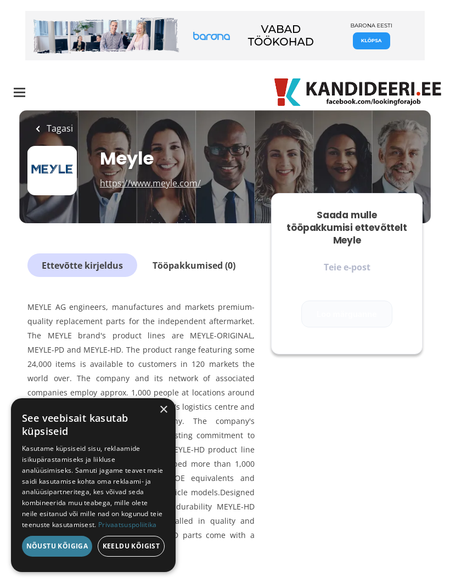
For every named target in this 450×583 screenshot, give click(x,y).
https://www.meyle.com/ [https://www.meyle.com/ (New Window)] (150, 183)
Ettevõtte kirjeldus (82, 265)
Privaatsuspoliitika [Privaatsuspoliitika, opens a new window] (127, 524)
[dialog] (93, 485)
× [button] (163, 410)
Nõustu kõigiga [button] (57, 546)
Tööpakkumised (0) (194, 265)
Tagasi (58, 128)
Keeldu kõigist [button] (131, 546)
